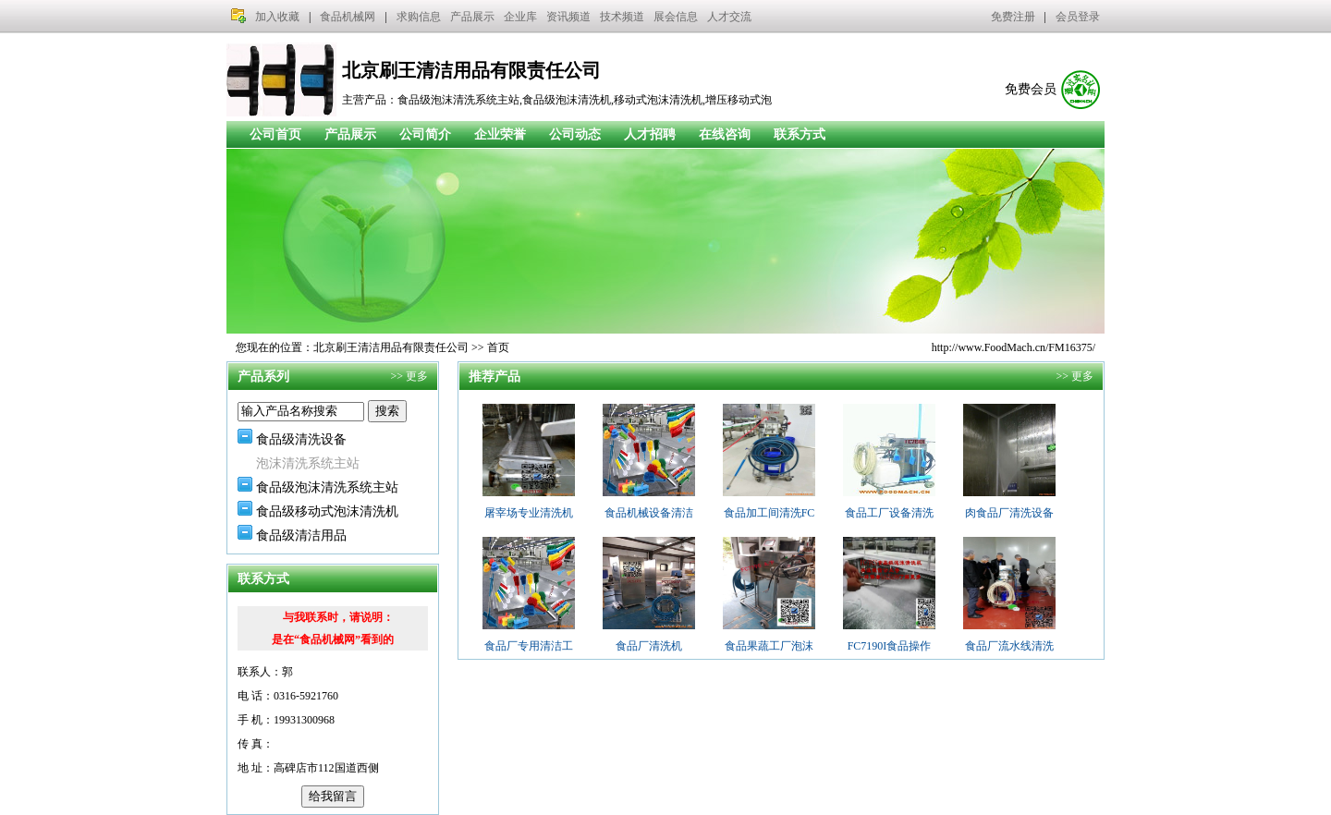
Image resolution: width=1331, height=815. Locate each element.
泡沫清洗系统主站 (308, 463)
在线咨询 (725, 134)
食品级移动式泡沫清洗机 (327, 511)
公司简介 (425, 134)
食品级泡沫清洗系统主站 (327, 487)
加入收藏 (277, 16)
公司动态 (575, 134)
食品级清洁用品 (301, 535)
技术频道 (622, 16)
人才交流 (729, 16)
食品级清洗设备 (301, 439)
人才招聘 (650, 134)
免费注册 (1013, 16)
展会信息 (675, 16)
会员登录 (1078, 16)
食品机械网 (347, 16)
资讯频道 (568, 16)
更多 (417, 376)
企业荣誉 (500, 134)
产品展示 (472, 16)
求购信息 (419, 16)
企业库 (520, 16)
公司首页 (275, 134)
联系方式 (799, 134)
